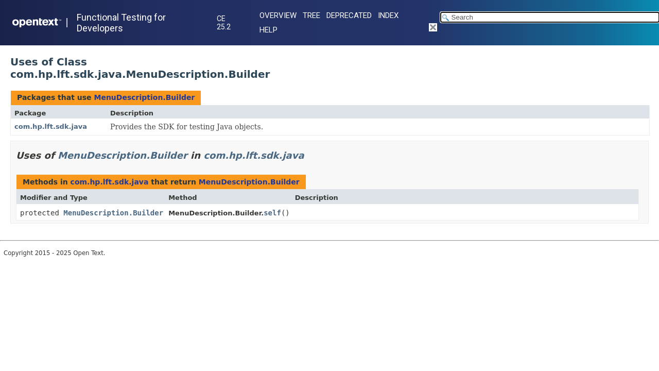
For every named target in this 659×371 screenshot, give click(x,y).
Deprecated (349, 15)
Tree (311, 15)
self (272, 213)
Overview (278, 15)
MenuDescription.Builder (144, 97)
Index (388, 15)
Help (268, 30)
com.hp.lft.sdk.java (50, 126)
